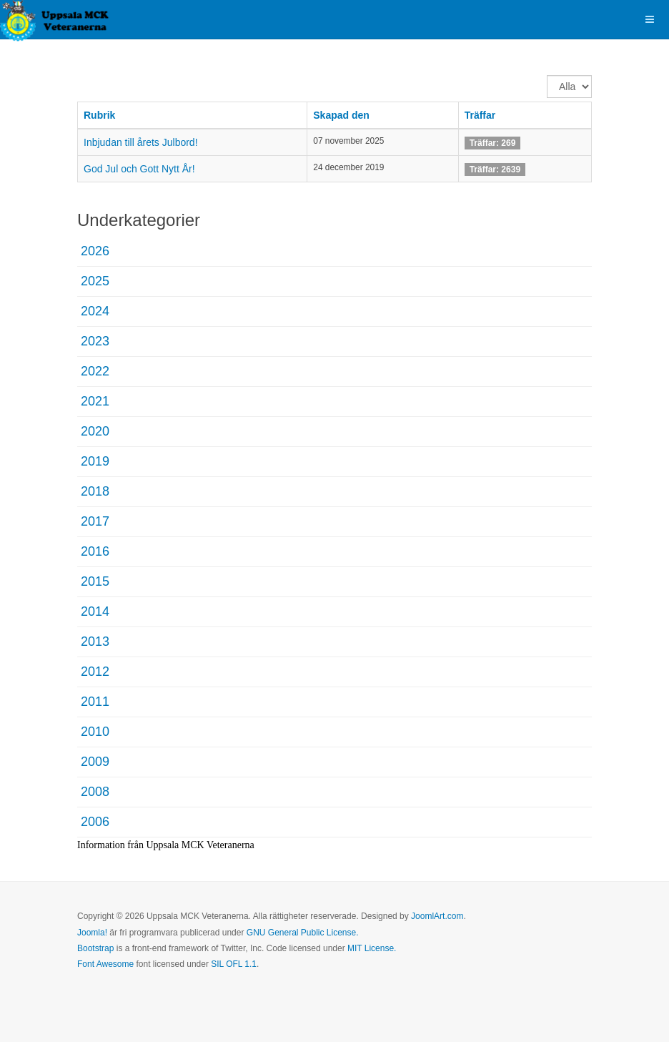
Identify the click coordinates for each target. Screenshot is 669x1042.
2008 (95, 792)
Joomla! (92, 933)
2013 (95, 641)
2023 (95, 341)
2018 (95, 491)
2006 (95, 822)
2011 (95, 701)
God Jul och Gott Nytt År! (139, 169)
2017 (95, 521)
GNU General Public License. (303, 933)
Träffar (480, 115)
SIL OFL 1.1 (234, 964)
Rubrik (99, 115)
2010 (95, 731)
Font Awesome (105, 964)
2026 (95, 251)
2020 (95, 431)
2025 (95, 281)
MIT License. (371, 948)
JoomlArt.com (437, 916)
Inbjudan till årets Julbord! (141, 142)
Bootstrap (95, 948)
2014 (95, 611)
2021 (95, 401)
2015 (95, 581)
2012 (95, 671)
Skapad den (341, 115)
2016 (95, 551)
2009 (95, 762)
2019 (95, 461)
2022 (95, 371)
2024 (95, 311)
